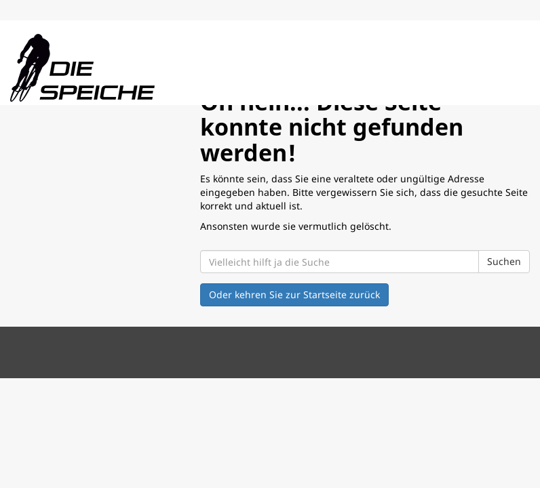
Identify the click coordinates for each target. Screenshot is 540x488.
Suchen (504, 261)
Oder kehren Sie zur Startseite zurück (294, 294)
